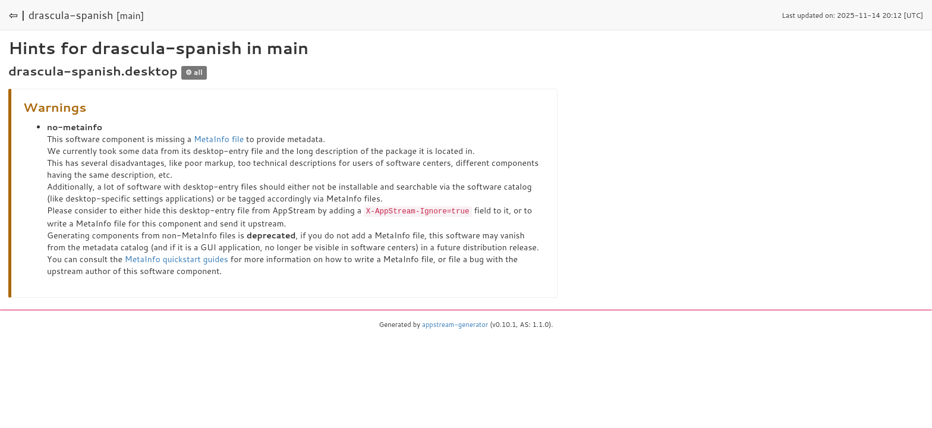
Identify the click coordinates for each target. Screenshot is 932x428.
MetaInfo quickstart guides (176, 259)
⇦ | (17, 15)
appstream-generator (455, 324)
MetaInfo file (219, 139)
